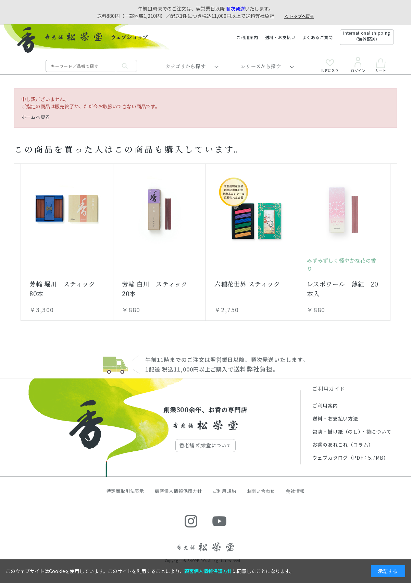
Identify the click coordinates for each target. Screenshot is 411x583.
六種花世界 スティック (247, 283)
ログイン (358, 64)
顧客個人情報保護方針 (178, 491)
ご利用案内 (247, 37)
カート (380, 65)
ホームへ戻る (35, 116)
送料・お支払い (280, 37)
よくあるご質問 (317, 37)
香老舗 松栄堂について (205, 445)
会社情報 (295, 491)
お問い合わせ (261, 491)
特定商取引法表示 (125, 491)
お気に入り (330, 65)
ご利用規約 (224, 491)
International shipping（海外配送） (366, 36)
